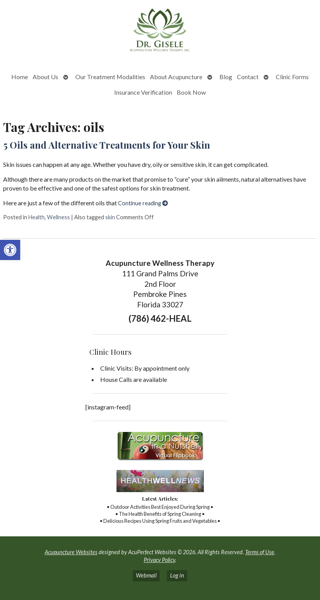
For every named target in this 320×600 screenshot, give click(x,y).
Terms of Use (259, 552)
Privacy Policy (159, 560)
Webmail (146, 575)
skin (110, 217)
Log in (177, 575)
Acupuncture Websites (71, 552)
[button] (10, 250)
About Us (45, 76)
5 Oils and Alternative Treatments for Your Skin (106, 145)
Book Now (191, 92)
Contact (248, 76)
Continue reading (143, 203)
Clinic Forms (292, 76)
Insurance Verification (143, 92)
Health (36, 217)
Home (19, 76)
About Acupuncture (176, 76)
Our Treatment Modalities (110, 76)
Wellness (58, 217)
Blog (225, 76)
